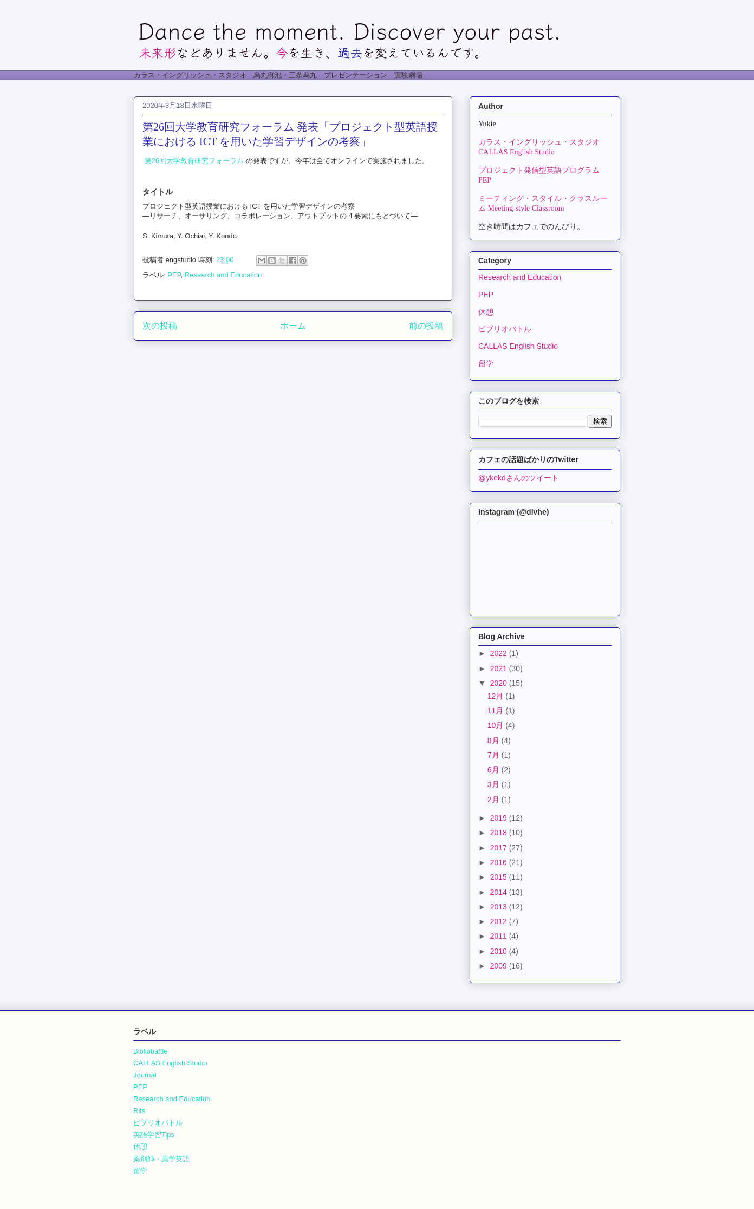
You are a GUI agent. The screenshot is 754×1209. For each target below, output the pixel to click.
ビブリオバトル (504, 328)
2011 (499, 936)
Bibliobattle (150, 1051)
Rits (139, 1111)
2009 (499, 965)
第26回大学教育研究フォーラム (194, 161)
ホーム (293, 325)
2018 (499, 832)
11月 (496, 710)
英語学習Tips (153, 1134)
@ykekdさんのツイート (518, 477)
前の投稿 (426, 325)
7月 (494, 755)
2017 (499, 847)
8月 (494, 740)
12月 (496, 696)
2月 (494, 799)
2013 (499, 906)
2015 (499, 877)
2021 (499, 668)
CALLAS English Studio (518, 346)
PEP (173, 275)
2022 (499, 653)
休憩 (485, 312)
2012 (499, 921)
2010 (499, 951)
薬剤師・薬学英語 (161, 1159)
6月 (494, 769)
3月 (494, 784)
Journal (145, 1075)
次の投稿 (159, 325)
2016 (499, 862)
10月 (496, 725)
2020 (499, 683)
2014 (499, 892)
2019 (499, 818)
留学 (485, 363)
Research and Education (223, 275)
